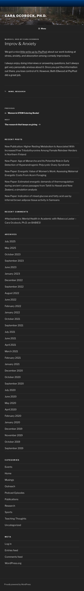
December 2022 (14, 280)
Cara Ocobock (31, 39)
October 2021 (12, 319)
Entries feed (11, 550)
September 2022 (14, 286)
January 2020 (12, 422)
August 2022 (12, 293)
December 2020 (14, 370)
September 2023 (14, 260)
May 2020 (10, 403)
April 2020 (10, 409)
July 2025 (10, 241)
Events (8, 467)
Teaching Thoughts (15, 518)
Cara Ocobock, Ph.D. (25, 16)
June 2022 (10, 299)
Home (11, 91)
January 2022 (12, 312)
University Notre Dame (42, 3)
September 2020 (14, 383)
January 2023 (12, 273)
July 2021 (10, 331)
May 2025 (10, 248)
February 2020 (13, 415)
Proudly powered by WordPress (17, 584)
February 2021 (13, 357)
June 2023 (10, 267)
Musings (9, 479)
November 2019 (14, 435)
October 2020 (13, 377)
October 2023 (13, 254)
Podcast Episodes (14, 492)
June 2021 (10, 338)
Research (20, 91)
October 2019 (12, 441)
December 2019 (13, 428)
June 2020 (10, 396)
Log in (8, 543)
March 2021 (11, 351)
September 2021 (14, 325)
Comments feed (14, 556)
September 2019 (14, 448)
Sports (8, 512)
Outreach (10, 486)
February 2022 (13, 306)
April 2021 (10, 344)
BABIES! (36, 222)
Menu (42, 28)
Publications (11, 499)
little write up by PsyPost (33, 51)
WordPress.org (13, 563)
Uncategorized (13, 525)
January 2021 (12, 364)
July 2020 (10, 390)
